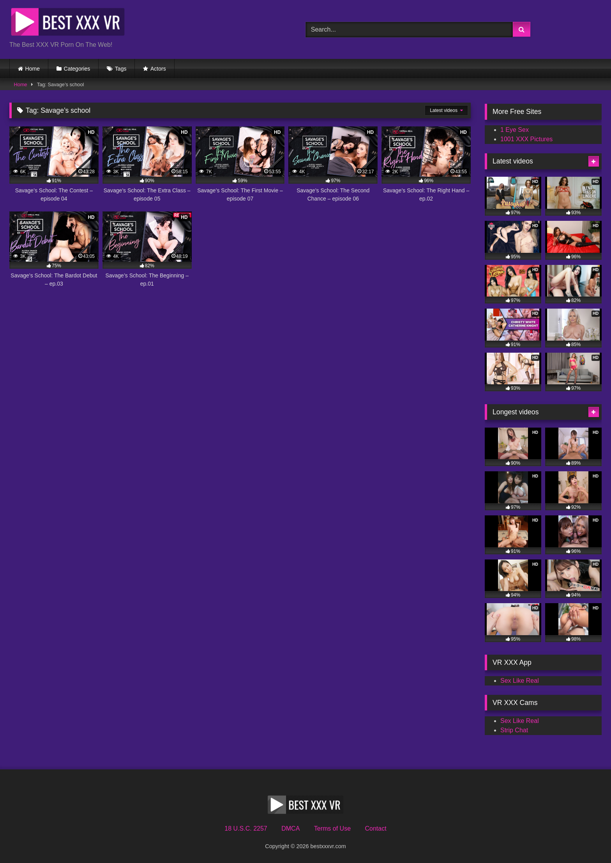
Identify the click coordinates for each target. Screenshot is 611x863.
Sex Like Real (519, 680)
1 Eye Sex (514, 129)
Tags (121, 69)
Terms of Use (332, 828)
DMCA (290, 828)
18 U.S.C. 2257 (245, 828)
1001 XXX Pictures (526, 139)
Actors (158, 69)
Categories (77, 69)
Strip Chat (514, 730)
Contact (375, 828)
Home (32, 69)
